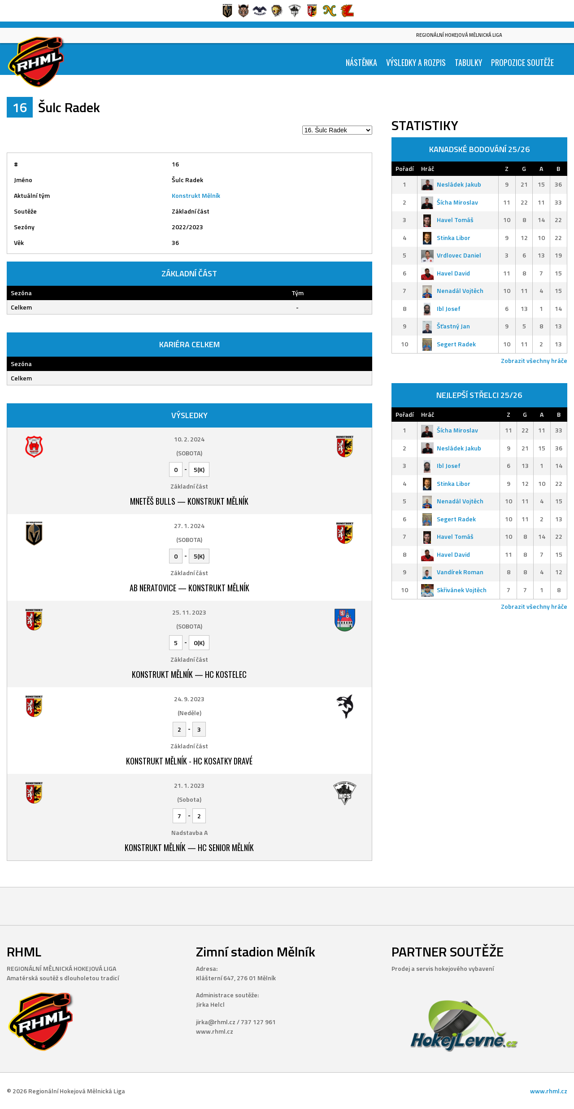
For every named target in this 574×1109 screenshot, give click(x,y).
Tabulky (468, 62)
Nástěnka (361, 62)
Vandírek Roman (452, 571)
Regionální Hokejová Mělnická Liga (459, 35)
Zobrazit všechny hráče (534, 360)
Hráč (427, 168)
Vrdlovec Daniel (451, 255)
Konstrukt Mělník (196, 195)
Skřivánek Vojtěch (454, 589)
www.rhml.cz (548, 1091)
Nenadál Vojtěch (452, 290)
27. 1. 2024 (189, 525)
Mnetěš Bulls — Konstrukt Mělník (189, 501)
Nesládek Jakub (451, 184)
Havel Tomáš (447, 219)
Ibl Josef (441, 308)
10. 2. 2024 (189, 439)
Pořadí (404, 168)
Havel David (445, 273)
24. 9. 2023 (189, 698)
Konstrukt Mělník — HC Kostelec (189, 674)
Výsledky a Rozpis (416, 62)
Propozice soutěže (522, 62)
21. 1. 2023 (189, 785)
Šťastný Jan (445, 326)
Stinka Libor (445, 237)
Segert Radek (448, 344)
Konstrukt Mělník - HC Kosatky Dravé (189, 761)
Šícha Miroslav (449, 202)
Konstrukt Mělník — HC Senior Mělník (189, 847)
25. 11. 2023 (189, 612)
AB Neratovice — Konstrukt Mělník (189, 588)
